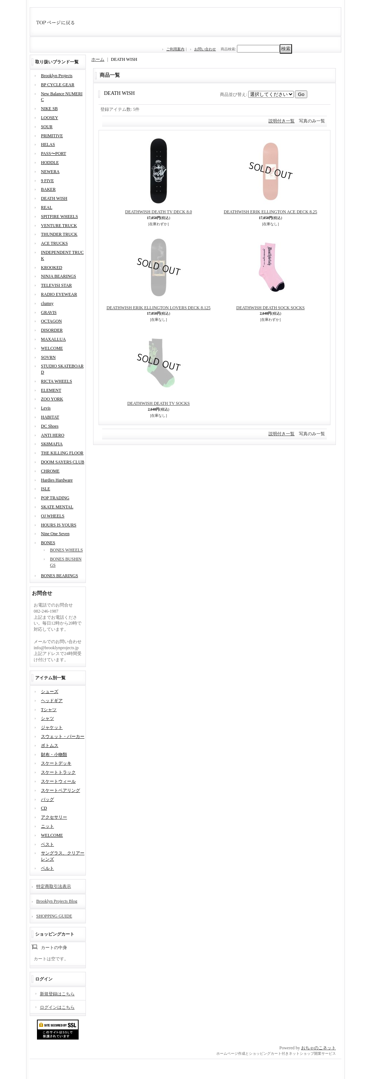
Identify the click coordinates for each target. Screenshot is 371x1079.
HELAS (48, 144)
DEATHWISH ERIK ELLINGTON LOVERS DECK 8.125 (158, 307)
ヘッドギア (52, 700)
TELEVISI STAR (56, 285)
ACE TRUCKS (54, 243)
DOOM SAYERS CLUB (62, 462)
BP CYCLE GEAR (57, 84)
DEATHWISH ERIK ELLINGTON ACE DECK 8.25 (270, 211)
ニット (47, 826)
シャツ (47, 718)
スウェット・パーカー (62, 736)
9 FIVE (47, 180)
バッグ (47, 799)
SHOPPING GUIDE (54, 916)
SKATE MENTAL (57, 506)
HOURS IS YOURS (58, 525)
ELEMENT (51, 390)
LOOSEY (49, 117)
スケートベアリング (60, 790)
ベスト (47, 844)
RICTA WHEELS (56, 381)
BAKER (48, 189)
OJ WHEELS (52, 515)
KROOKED (51, 267)
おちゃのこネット (318, 1047)
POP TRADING (55, 497)
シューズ (49, 691)
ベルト (47, 868)
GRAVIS (49, 312)
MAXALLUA (53, 339)
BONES (48, 542)
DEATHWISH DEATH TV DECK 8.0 (158, 211)
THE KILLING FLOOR (62, 452)
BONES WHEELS (66, 550)
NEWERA (50, 171)
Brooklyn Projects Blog (56, 901)
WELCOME (52, 348)
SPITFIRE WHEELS (59, 216)
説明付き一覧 (281, 120)
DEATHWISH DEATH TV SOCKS (158, 403)
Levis (46, 408)
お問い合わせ (205, 49)
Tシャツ (49, 709)
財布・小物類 (54, 754)
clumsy (47, 303)
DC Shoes (49, 426)
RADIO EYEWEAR (59, 294)
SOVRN (48, 357)
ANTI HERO (52, 435)
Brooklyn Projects (56, 75)
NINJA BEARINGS (58, 276)
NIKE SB (49, 108)
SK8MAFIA (52, 443)
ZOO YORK (52, 399)
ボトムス (49, 745)
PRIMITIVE (52, 135)
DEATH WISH (54, 198)
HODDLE (50, 162)
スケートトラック (58, 772)
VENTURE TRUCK (59, 225)
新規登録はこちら (57, 993)
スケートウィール (58, 781)
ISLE (45, 488)
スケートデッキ (56, 763)
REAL (46, 207)
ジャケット (52, 727)
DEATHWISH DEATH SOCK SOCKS (270, 307)
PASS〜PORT (53, 153)
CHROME (50, 471)
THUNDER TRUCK (59, 234)
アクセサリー (54, 817)
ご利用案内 (175, 49)
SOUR (47, 126)
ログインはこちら (57, 1007)
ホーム (97, 59)
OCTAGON (51, 321)
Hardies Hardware (57, 480)
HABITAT (50, 417)
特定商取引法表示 (53, 886)
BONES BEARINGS (59, 575)
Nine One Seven (55, 533)
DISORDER (52, 330)
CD (44, 808)
